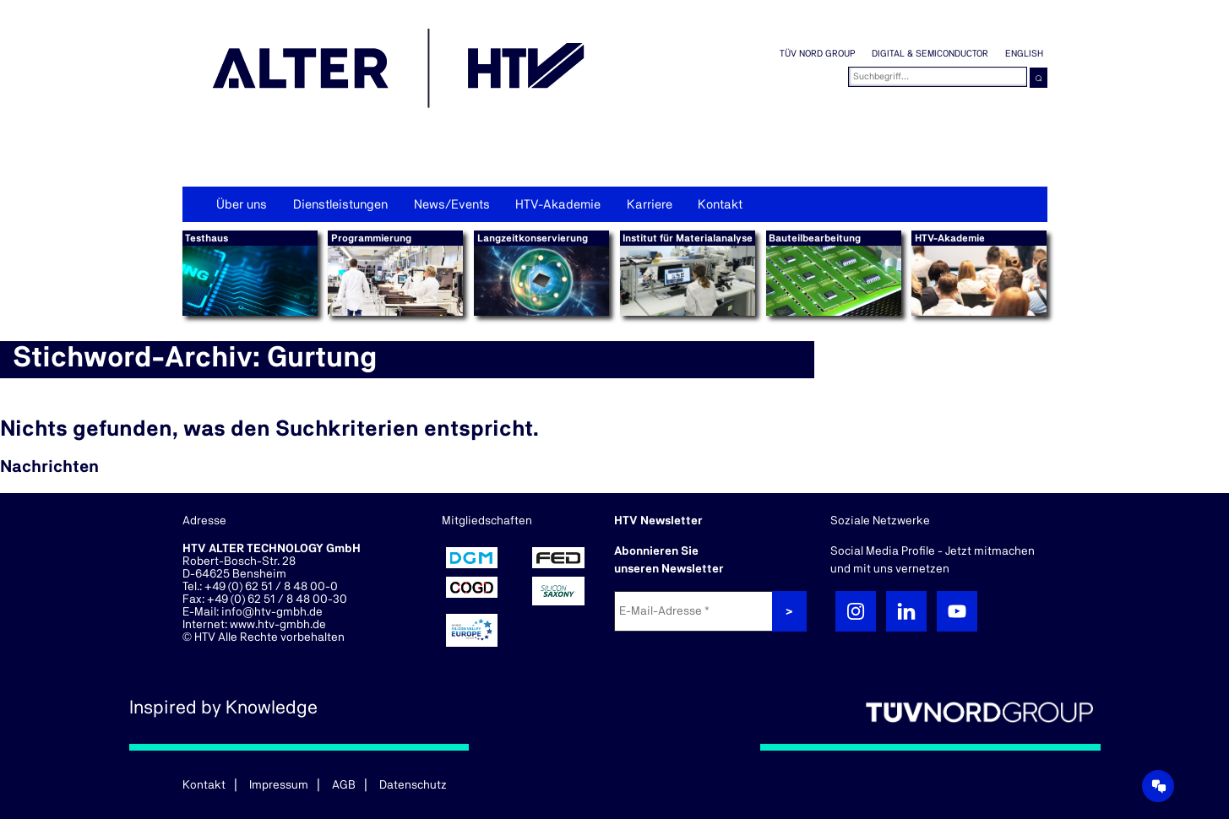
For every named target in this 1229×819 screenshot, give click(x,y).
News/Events (452, 204)
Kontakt (720, 204)
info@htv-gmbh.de (272, 612)
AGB (344, 785)
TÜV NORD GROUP (817, 53)
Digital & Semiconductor (930, 53)
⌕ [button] (1038, 77)
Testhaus (206, 238)
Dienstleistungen (340, 204)
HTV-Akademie (558, 204)
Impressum (278, 785)
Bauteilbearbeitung (815, 238)
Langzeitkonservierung (532, 238)
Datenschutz (413, 785)
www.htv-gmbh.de (278, 625)
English (1024, 53)
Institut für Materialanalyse (687, 238)
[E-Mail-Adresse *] (695, 611)
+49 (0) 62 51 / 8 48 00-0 (271, 587)
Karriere (649, 204)
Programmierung (371, 238)
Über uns (241, 204)
